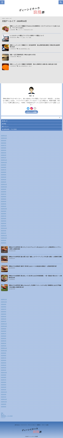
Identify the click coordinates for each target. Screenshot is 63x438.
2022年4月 (3, 222)
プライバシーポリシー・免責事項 (34, 424)
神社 (20, 56)
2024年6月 (3, 171)
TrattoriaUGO (27, 29)
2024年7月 (3, 169)
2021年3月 (3, 230)
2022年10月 (4, 208)
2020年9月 (3, 240)
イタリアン (20, 29)
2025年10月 (4, 137)
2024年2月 (3, 181)
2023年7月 (3, 193)
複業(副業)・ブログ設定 (10, 128)
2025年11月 (4, 135)
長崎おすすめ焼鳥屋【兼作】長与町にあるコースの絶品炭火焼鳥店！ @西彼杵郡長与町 (33, 265)
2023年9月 (3, 188)
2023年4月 (3, 201)
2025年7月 (3, 145)
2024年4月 (3, 176)
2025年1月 (3, 157)
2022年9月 (3, 210)
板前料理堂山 (24, 48)
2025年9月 (3, 140)
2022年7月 (3, 215)
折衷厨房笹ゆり (25, 66)
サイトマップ (23, 424)
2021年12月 (4, 227)
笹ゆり (31, 66)
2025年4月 (3, 152)
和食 (19, 48)
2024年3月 (3, 179)
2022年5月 (3, 220)
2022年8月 (3, 213)
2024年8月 (3, 166)
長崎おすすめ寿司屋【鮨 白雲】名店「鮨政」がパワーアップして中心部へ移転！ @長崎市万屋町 (35, 256)
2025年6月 (3, 147)
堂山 (29, 48)
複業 (31, 37)
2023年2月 (3, 205)
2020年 (7, 18)
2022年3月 (3, 225)
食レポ (5, 120)
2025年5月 (3, 149)
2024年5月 (3, 174)
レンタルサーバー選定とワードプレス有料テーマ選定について (27, 35)
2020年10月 (4, 237)
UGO (32, 29)
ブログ (27, 37)
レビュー (6, 126)
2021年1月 (3, 232)
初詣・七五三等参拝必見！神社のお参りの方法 (22, 54)
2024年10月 (4, 162)
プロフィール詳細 (31, 111)
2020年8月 (3, 242)
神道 (5, 123)
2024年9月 (3, 164)
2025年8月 (3, 142)
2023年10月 (4, 186)
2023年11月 (4, 183)
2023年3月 (3, 203)
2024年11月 (4, 159)
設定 (24, 37)
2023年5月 (3, 198)
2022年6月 (3, 218)
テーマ (20, 37)
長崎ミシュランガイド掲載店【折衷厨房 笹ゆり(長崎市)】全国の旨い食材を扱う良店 (33, 64)
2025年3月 (3, 154)
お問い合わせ (17, 424)
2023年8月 (3, 191)
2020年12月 (4, 235)
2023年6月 (3, 196)
